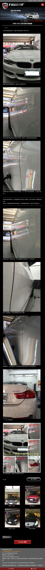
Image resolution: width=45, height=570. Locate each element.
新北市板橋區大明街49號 (11, 553)
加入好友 (34, 568)
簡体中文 (35, 0)
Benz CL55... (12, 528)
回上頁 (4, 479)
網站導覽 (41, 0)
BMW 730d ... (12, 505)
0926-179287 (11, 555)
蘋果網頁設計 (32, 562)
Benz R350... (32, 528)
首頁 (21, 21)
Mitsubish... (33, 505)
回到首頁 (30, 0)
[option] (22, 13)
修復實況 (26, 21)
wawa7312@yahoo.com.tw (12, 556)
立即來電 (11, 568)
